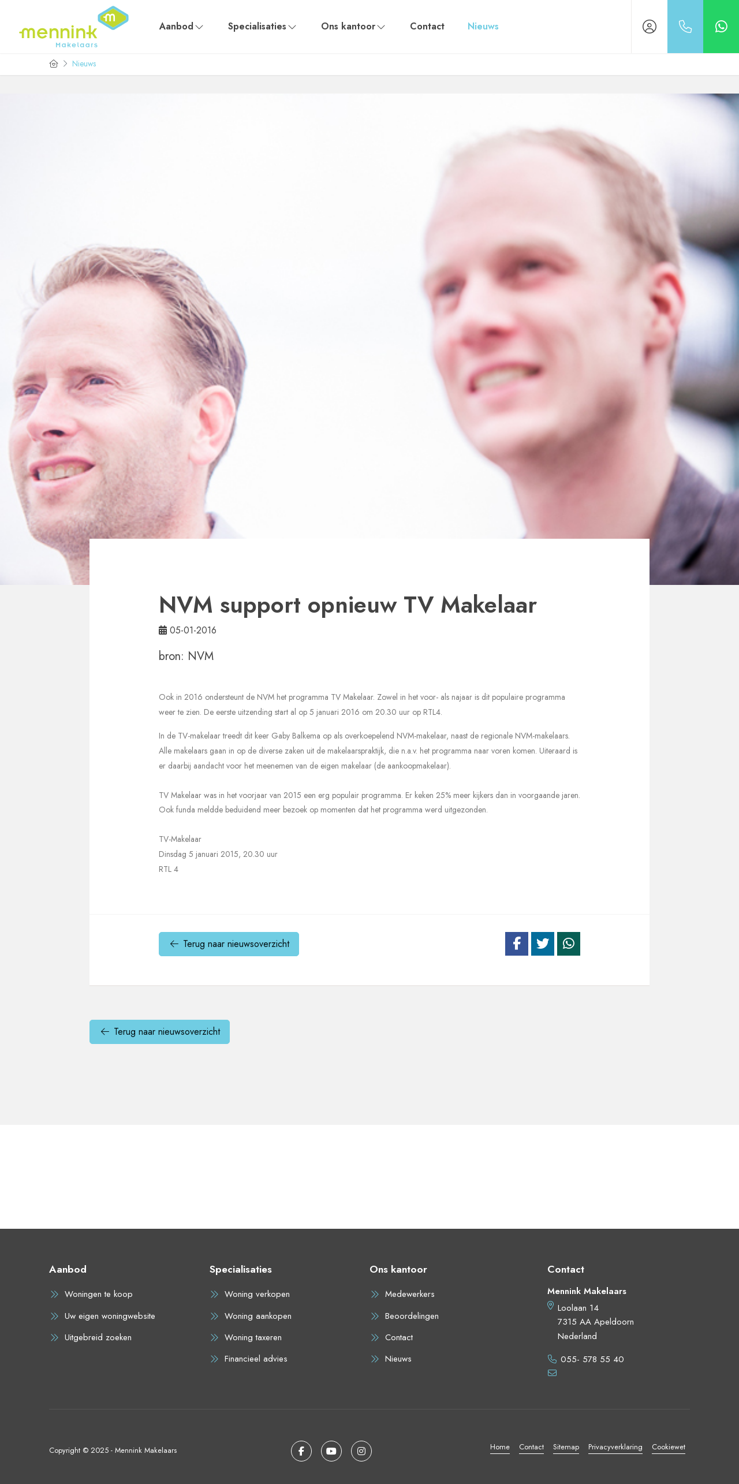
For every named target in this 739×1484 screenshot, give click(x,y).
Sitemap (566, 1446)
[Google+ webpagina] (361, 1451)
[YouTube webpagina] (331, 1451)
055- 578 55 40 (592, 1359)
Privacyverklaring (615, 1446)
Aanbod (182, 26)
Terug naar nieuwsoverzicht (229, 943)
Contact (427, 26)
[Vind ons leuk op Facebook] (301, 1451)
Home (500, 1446)
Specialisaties (263, 26)
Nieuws (483, 26)
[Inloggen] (649, 26)
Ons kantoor (354, 26)
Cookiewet (668, 1446)
